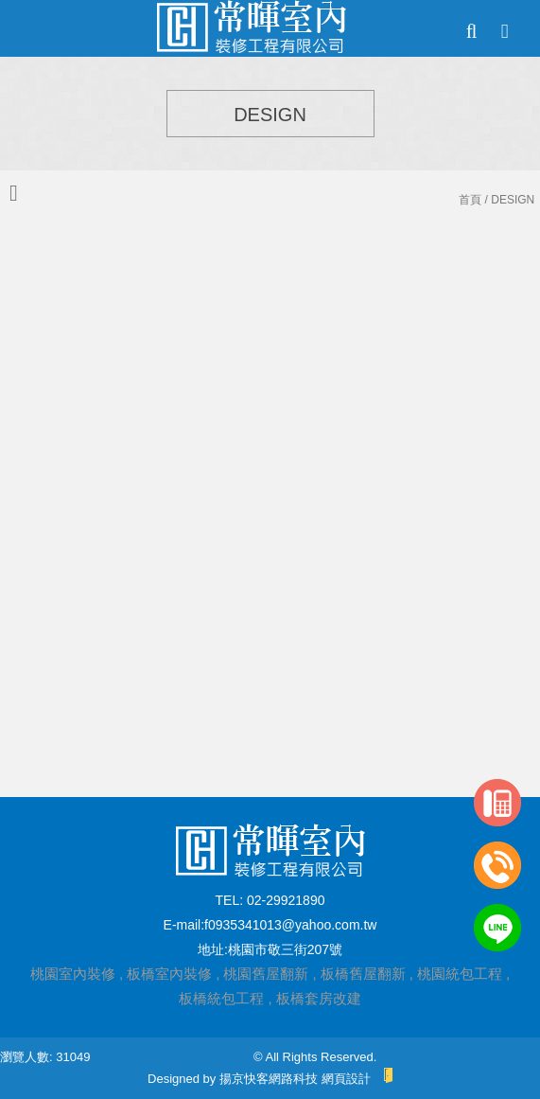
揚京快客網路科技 (268, 1079)
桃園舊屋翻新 (265, 974)
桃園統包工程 (459, 974)
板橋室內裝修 (169, 974)
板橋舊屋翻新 (363, 974)
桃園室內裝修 (72, 974)
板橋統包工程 (221, 998)
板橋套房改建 (318, 998)
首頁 (470, 199)
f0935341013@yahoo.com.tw (290, 924)
